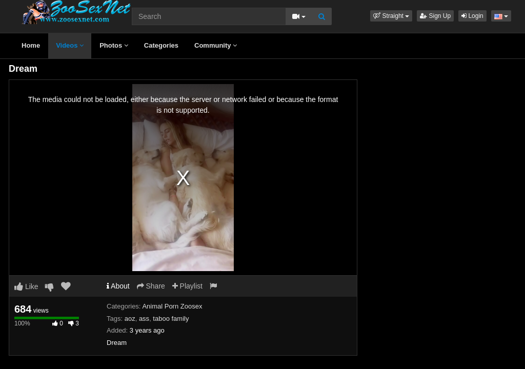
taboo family (171, 318)
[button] (391, 16)
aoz (130, 318)
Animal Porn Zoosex (172, 306)
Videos (70, 45)
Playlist (187, 286)
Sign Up (435, 15)
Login (472, 15)
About (118, 286)
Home (31, 45)
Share (151, 286)
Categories (161, 45)
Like (26, 286)
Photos (113, 45)
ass (144, 318)
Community (215, 45)
